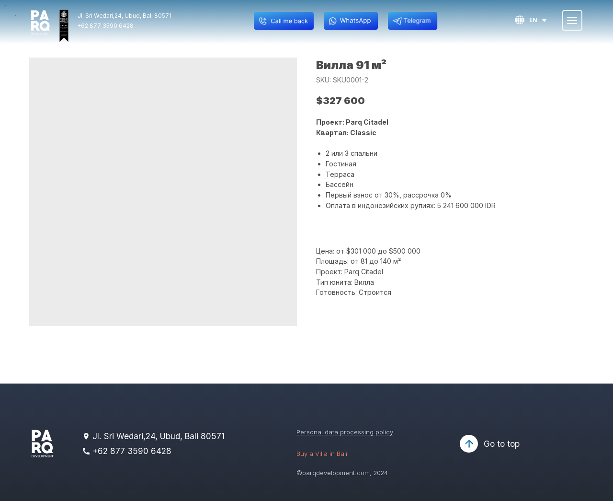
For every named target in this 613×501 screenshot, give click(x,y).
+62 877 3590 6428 (106, 26)
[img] (40, 22)
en (533, 20)
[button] (284, 21)
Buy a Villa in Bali (321, 453)
